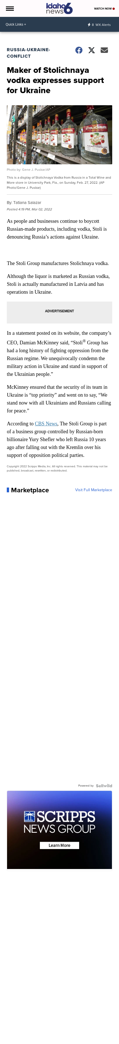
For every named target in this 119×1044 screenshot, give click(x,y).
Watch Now (104, 8)
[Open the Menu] (9, 8)
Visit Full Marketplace (93, 490)
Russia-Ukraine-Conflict (28, 52)
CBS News (46, 423)
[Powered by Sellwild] (104, 786)
